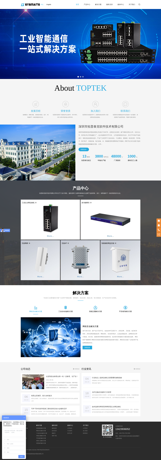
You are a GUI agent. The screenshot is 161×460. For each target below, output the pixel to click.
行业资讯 (69, 430)
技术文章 (69, 433)
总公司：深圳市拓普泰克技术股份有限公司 (32, 454)
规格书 (53, 433)
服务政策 (54, 428)
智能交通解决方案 (41, 435)
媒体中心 (121, 4)
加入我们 (85, 430)
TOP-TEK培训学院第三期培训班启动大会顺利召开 (49, 409)
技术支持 (54, 430)
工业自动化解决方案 (41, 433)
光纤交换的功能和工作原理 (101, 392)
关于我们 (132, 4)
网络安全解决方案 (41, 430)
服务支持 (109, 4)
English (49, 4)
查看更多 (87, 347)
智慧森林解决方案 (41, 428)
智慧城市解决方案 (41, 443)
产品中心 (87, 4)
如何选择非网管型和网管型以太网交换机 (106, 407)
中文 (42, 4)
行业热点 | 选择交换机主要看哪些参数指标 (107, 378)
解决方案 (98, 4)
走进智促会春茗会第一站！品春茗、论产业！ (62, 376)
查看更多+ (84, 149)
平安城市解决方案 (41, 438)
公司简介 (85, 428)
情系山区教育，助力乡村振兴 (41, 396)
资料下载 (54, 435)
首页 (77, 4)
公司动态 (69, 428)
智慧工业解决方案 (41, 440)
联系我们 (85, 433)
